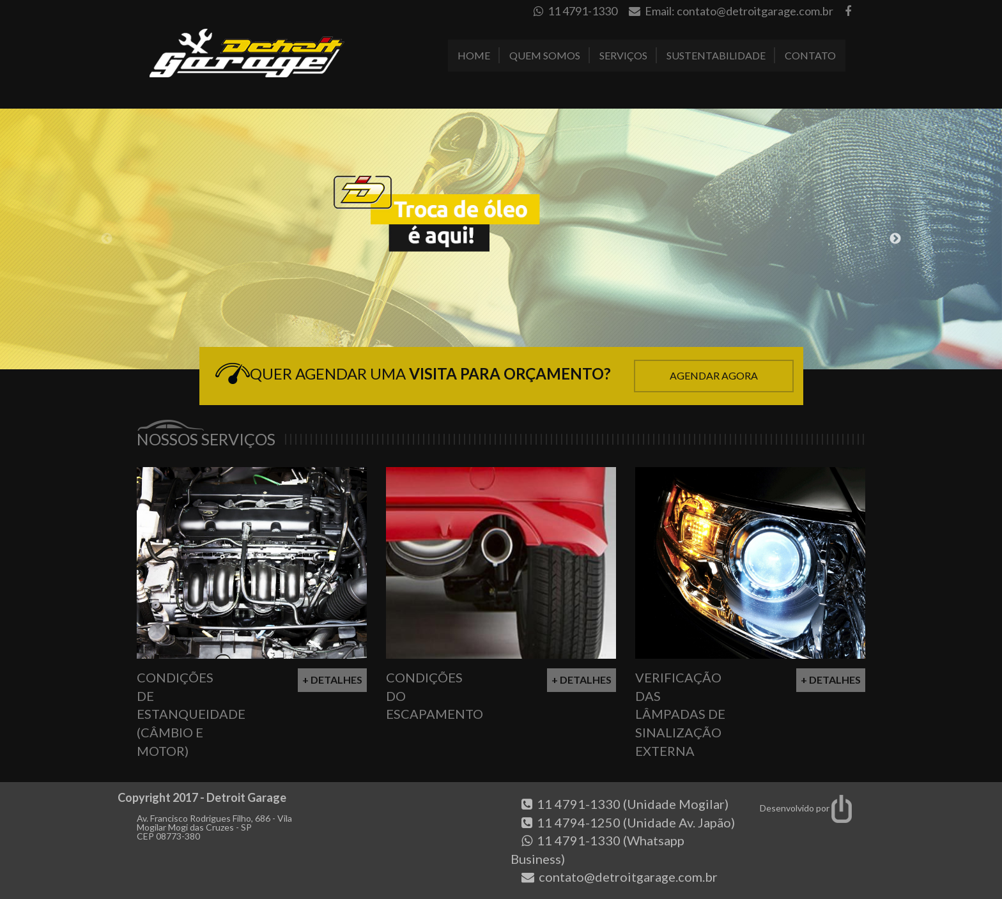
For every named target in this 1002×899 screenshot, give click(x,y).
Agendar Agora (714, 375)
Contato (810, 55)
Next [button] (895, 239)
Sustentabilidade (716, 55)
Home (474, 55)
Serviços (623, 55)
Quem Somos (544, 55)
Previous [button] (106, 239)
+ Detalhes (332, 679)
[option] (501, 239)
